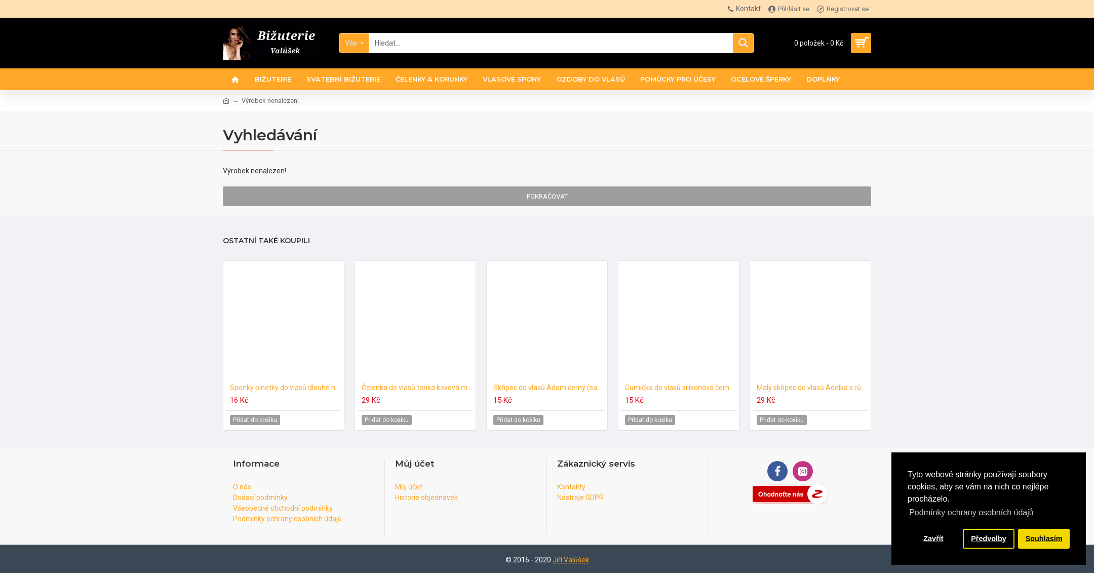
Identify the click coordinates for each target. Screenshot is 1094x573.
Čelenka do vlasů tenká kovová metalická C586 (417, 388)
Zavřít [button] (933, 538)
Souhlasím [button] (1044, 538)
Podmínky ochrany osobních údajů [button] (971, 512)
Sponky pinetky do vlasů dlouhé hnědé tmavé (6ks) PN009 (285, 388)
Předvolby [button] (988, 538)
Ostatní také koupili (266, 241)
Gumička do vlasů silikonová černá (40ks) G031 (680, 388)
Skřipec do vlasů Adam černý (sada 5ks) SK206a (549, 388)
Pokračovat (547, 196)
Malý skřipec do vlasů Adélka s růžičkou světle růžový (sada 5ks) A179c (812, 388)
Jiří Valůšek (571, 560)
